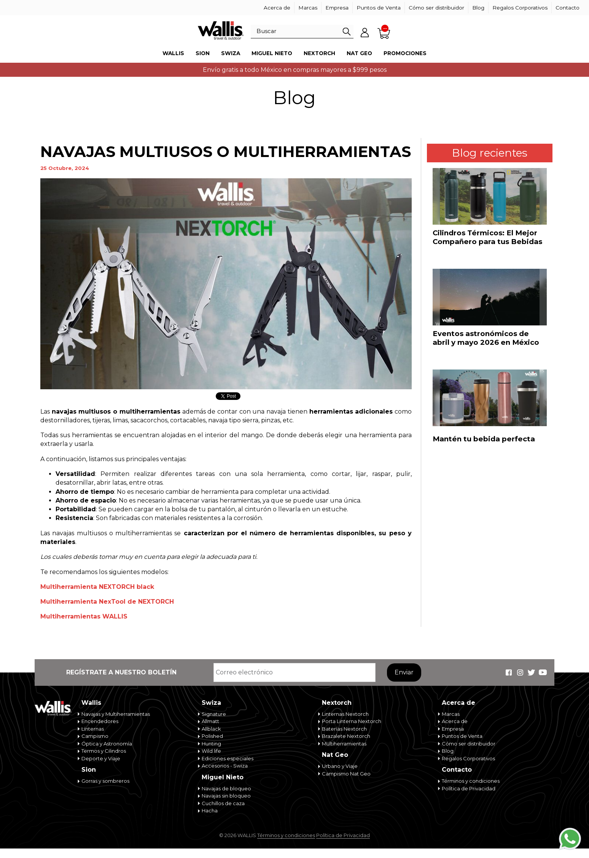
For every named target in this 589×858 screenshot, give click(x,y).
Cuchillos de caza (223, 803)
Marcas (307, 8)
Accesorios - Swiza (225, 766)
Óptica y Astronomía (106, 744)
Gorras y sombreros (105, 781)
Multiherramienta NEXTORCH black (97, 586)
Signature (214, 714)
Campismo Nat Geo (346, 774)
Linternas (92, 729)
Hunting (211, 744)
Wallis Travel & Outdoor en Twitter (531, 672)
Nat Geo (359, 53)
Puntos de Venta (379, 8)
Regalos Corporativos (520, 8)
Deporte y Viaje (100, 758)
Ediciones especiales (227, 758)
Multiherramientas (344, 744)
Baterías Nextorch (344, 729)
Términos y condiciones (471, 781)
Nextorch (319, 53)
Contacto (567, 8)
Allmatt (210, 721)
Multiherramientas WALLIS (83, 616)
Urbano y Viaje (340, 766)
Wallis (173, 53)
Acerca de (277, 8)
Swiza (230, 53)
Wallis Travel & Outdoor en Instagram (520, 672)
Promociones (405, 53)
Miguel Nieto (272, 53)
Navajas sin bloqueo (226, 796)
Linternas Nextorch (345, 714)
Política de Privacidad (468, 788)
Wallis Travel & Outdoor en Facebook (508, 672)
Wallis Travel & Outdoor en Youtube (543, 672)
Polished (212, 736)
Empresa (337, 8)
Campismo (94, 736)
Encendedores (99, 721)
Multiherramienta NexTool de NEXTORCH (107, 601)
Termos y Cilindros (103, 751)
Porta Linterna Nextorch (351, 721)
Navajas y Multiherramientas (115, 714)
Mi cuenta (365, 32)
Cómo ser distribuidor (436, 8)
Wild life (211, 751)
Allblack (211, 729)
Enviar (404, 672)
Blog (478, 8)
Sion (203, 53)
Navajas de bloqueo (226, 788)
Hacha (210, 810)
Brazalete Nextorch (346, 736)
